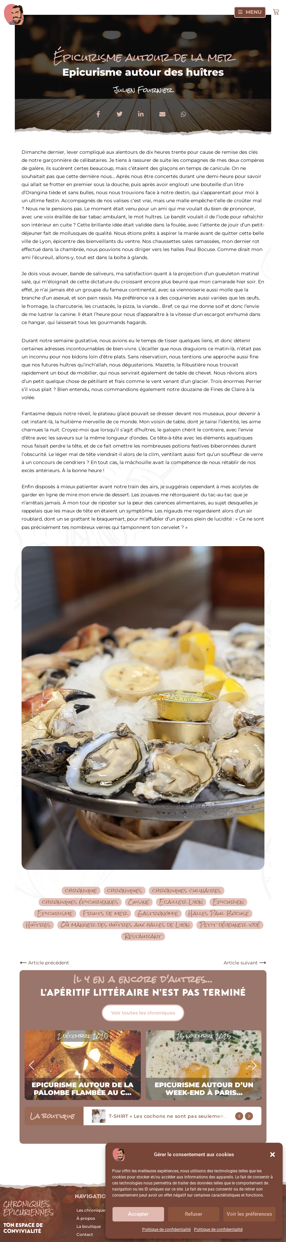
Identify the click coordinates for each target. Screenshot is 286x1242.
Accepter (138, 1214)
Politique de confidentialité (166, 1229)
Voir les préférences (249, 1214)
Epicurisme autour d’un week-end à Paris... (204, 1089)
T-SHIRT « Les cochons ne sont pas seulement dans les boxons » (191, 1116)
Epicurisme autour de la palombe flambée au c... (82, 1089)
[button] (272, 1154)
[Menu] (250, 12)
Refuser (193, 1214)
